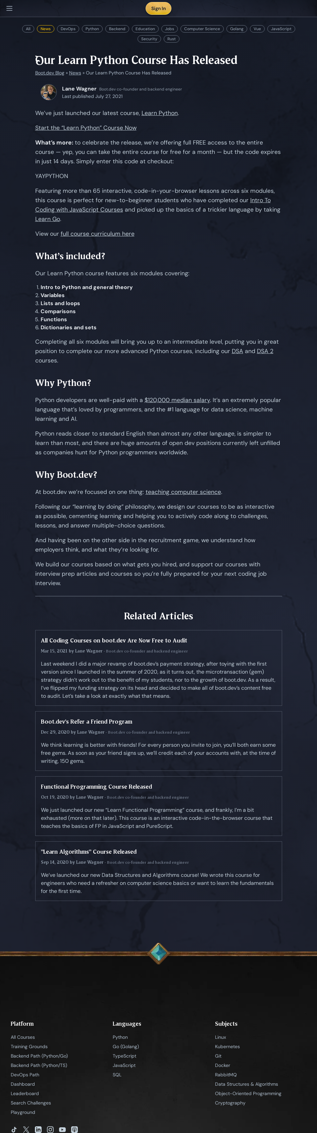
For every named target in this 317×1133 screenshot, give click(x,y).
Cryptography (230, 1103)
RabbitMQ (226, 1075)
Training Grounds (29, 1046)
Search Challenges (31, 1103)
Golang (237, 29)
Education (145, 29)
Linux (220, 1037)
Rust (171, 39)
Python (92, 29)
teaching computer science (183, 492)
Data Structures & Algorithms (246, 1084)
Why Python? (63, 383)
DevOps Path (25, 1075)
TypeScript (124, 1056)
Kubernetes (227, 1046)
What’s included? (70, 256)
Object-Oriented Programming (248, 1093)
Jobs (169, 29)
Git (218, 1056)
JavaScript (281, 29)
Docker (222, 1065)
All (28, 29)
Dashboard (23, 1084)
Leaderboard (25, 1093)
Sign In (158, 8)
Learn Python (160, 113)
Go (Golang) (126, 1046)
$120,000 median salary (177, 400)
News (46, 29)
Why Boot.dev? (66, 474)
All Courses (23, 1037)
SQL (117, 1075)
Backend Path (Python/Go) (39, 1056)
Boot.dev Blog (49, 73)
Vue (257, 29)
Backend (117, 29)
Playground (23, 1112)
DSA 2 (265, 351)
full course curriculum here (98, 233)
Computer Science (202, 29)
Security (149, 39)
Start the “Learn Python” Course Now (86, 127)
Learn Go (47, 219)
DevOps (68, 29)
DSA (237, 351)
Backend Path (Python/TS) (39, 1065)
